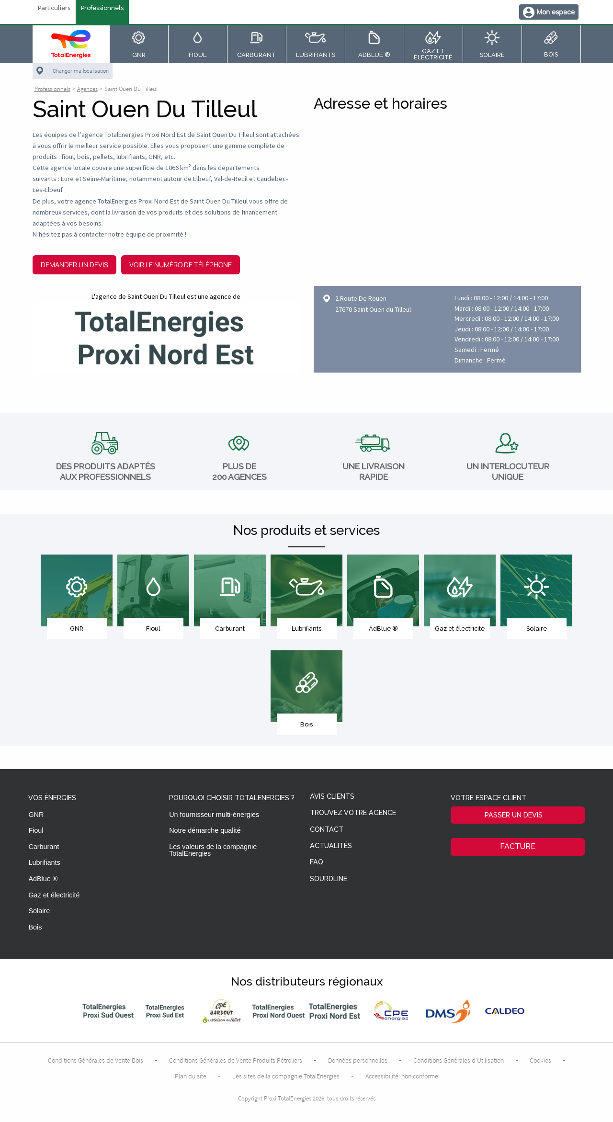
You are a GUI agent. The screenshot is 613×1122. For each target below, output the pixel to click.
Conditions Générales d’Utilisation (458, 1060)
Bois (35, 927)
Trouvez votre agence (353, 812)
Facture (517, 846)
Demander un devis (74, 264)
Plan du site (190, 1076)
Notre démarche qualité (205, 830)
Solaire (39, 911)
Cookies (540, 1060)
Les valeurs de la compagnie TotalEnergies (213, 850)
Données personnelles (357, 1060)
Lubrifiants (44, 862)
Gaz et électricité (53, 895)
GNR (36, 814)
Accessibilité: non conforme (401, 1076)
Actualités (331, 846)
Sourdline (328, 879)
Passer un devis (514, 815)
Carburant (43, 846)
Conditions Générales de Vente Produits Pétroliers (235, 1060)
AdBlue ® (42, 879)
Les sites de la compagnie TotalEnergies (286, 1076)
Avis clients (332, 796)
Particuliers (54, 8)
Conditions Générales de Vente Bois (95, 1060)
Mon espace (555, 12)
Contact (326, 829)
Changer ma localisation (81, 71)
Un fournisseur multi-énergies (214, 814)
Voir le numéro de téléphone (180, 264)
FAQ (316, 862)
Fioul (35, 830)
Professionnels (102, 8)
